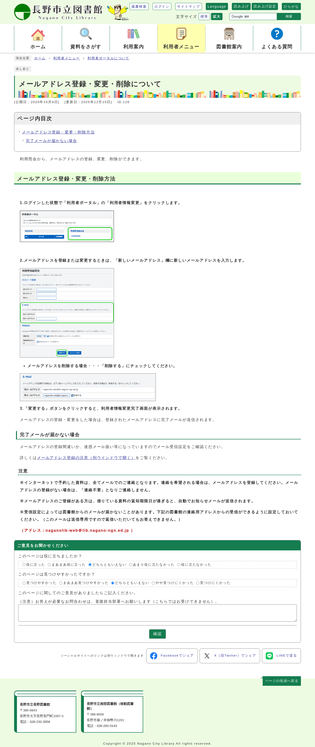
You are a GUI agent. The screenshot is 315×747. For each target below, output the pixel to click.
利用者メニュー (66, 58)
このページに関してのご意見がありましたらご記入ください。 (78, 593)
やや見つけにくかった (175, 583)
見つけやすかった (41, 583)
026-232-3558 (40, 722)
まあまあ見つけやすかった (86, 583)
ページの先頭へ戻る (281, 681)
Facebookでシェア (172, 655)
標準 (204, 16)
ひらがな (291, 6)
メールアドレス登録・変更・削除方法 (58, 132)
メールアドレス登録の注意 (86, 458)
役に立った (35, 564)
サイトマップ (188, 6)
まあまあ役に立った (69, 564)
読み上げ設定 (265, 6)
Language (217, 6)
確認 (157, 634)
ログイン (162, 6)
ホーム (40, 58)
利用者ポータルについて (108, 58)
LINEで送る (281, 655)
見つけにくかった (215, 583)
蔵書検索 (139, 6)
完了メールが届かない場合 (51, 141)
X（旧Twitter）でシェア (229, 655)
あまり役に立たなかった (154, 564)
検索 (289, 16)
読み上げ (241, 6)
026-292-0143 (107, 726)
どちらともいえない (109, 564)
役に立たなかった (196, 564)
